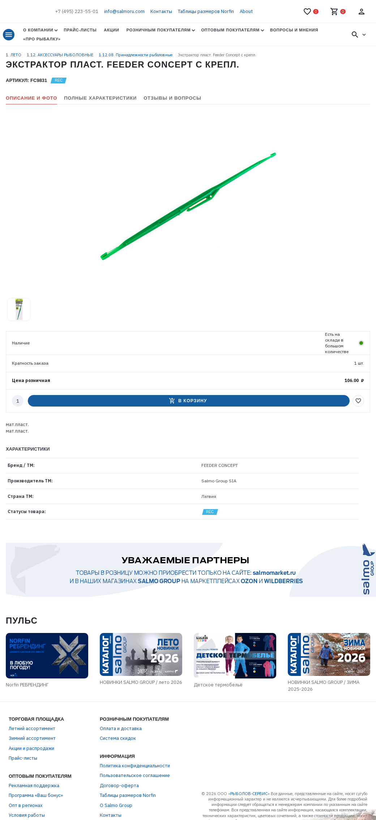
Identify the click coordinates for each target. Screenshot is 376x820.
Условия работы (27, 815)
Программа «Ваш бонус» (36, 795)
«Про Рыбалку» (42, 39)
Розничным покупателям (159, 30)
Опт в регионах (26, 805)
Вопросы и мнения (294, 30)
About (246, 11)
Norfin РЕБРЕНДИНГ (27, 685)
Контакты (161, 11)
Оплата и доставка (121, 728)
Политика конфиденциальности (135, 766)
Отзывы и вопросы (172, 98)
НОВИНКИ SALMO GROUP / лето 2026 (141, 682)
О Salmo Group (116, 805)
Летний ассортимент (32, 728)
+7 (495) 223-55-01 (76, 11)
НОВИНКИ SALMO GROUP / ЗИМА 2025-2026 (323, 686)
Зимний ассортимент (32, 738)
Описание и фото (31, 98)
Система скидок (118, 738)
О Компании (38, 30)
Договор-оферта (119, 785)
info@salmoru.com (124, 11)
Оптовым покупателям (230, 30)
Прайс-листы (80, 30)
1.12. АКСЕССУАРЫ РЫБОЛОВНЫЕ (60, 54)
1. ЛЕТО (14, 54)
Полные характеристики (100, 98)
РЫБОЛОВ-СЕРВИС (249, 793)
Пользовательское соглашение (135, 775)
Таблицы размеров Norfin (206, 11)
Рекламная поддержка (34, 785)
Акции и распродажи (31, 748)
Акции (111, 30)
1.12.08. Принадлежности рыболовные (136, 54)
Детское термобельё (218, 685)
